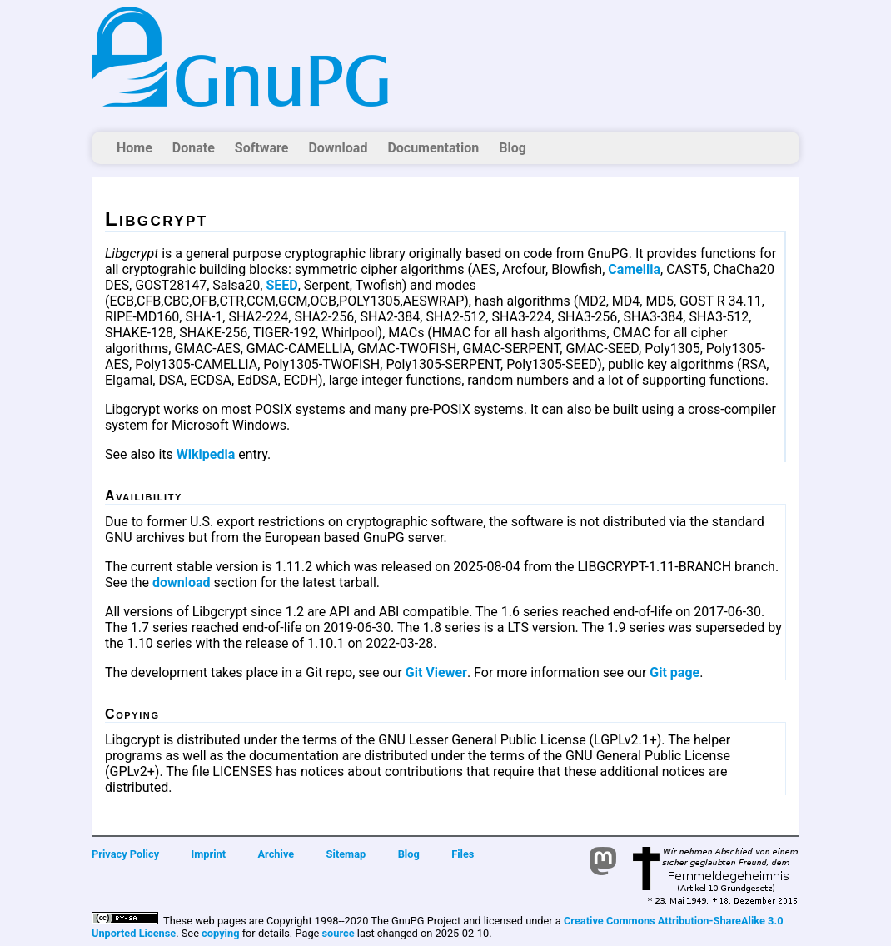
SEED (281, 285)
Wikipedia (206, 454)
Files (462, 854)
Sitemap (346, 854)
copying (220, 933)
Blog (512, 148)
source (338, 933)
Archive (276, 854)
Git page (674, 672)
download (181, 582)
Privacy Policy (125, 854)
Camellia (634, 269)
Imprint (209, 854)
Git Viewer (436, 672)
